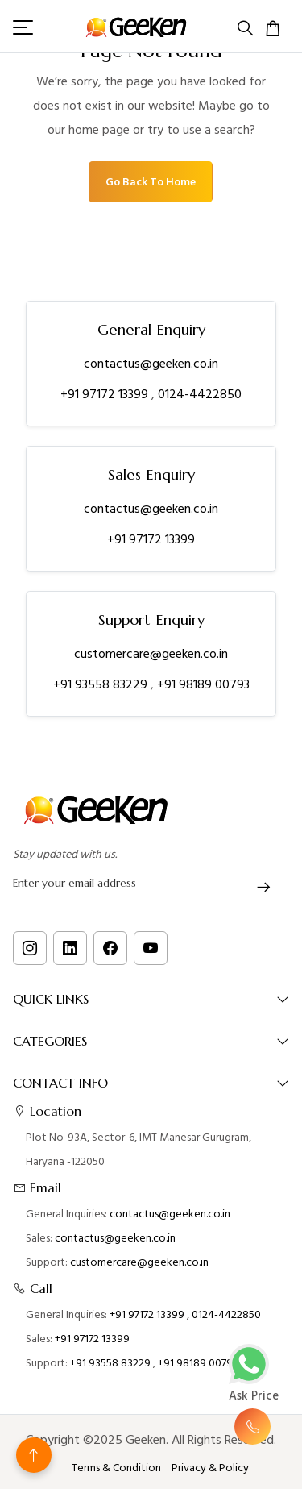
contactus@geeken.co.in (151, 363)
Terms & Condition (116, 1468)
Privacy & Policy (210, 1468)
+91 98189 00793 (203, 684)
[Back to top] (34, 1455)
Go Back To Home (150, 182)
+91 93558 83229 (102, 684)
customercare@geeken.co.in (151, 653)
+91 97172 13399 (105, 394)
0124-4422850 (200, 394)
